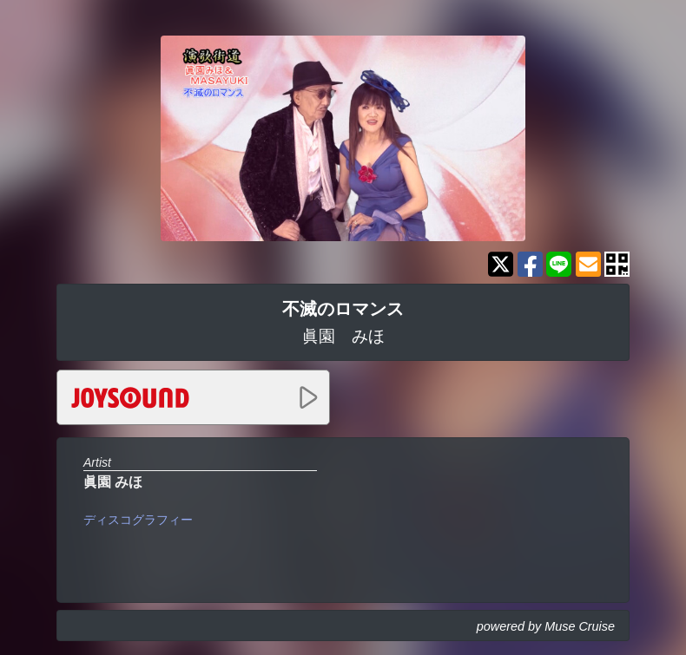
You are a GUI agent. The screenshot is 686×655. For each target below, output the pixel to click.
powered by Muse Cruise (546, 626)
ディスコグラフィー (138, 520)
